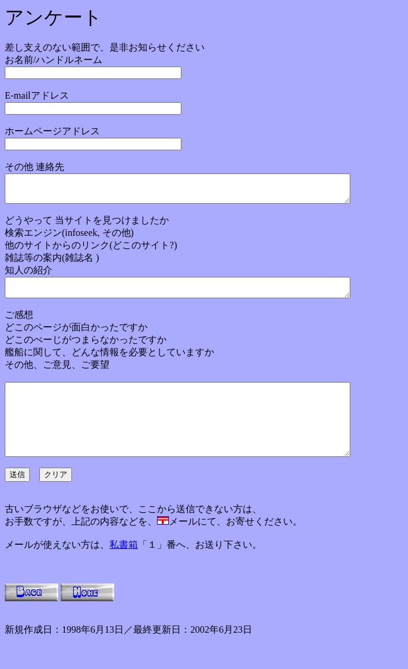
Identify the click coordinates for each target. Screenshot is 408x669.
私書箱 (123, 568)
